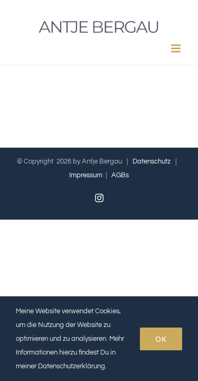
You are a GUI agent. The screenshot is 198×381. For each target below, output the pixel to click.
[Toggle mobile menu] (176, 48)
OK (161, 339)
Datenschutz (152, 188)
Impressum (85, 201)
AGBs (120, 201)
